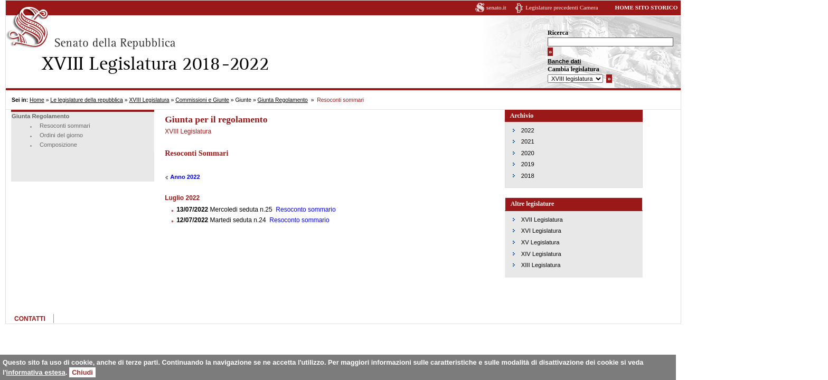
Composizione (58, 144)
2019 (527, 164)
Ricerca (558, 32)
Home (37, 100)
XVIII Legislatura (149, 100)
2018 (527, 176)
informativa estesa (35, 372)
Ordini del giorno (61, 135)
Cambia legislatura (573, 69)
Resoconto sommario (305, 209)
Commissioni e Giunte (202, 100)
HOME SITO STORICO (646, 7)
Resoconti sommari (65, 125)
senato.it (496, 7)
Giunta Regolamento (283, 100)
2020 (527, 153)
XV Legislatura (540, 242)
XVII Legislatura (542, 219)
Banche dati (564, 61)
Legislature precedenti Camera (561, 7)
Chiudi (82, 372)
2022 (527, 130)
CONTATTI (29, 318)
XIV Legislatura (541, 254)
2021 (527, 141)
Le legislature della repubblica (86, 100)
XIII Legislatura (541, 265)
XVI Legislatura (541, 230)
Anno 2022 (185, 177)
